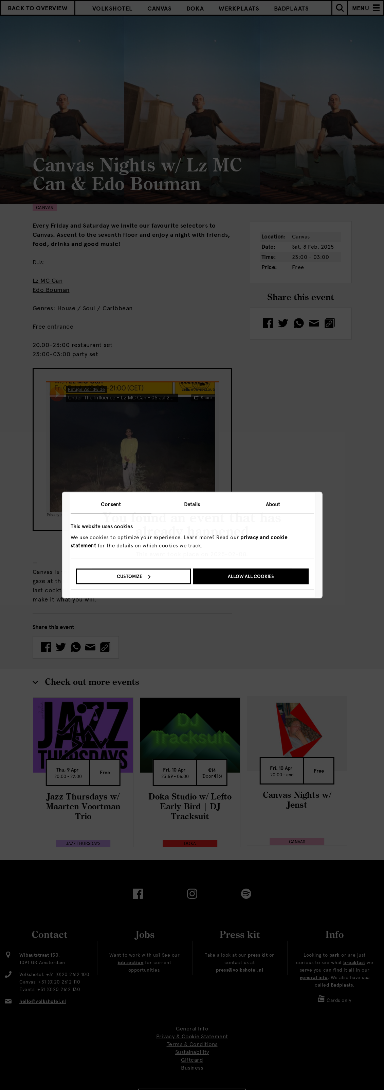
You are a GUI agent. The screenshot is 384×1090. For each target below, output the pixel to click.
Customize (133, 576)
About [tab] (273, 504)
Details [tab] (192, 504)
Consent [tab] (111, 504)
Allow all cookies (251, 576)
